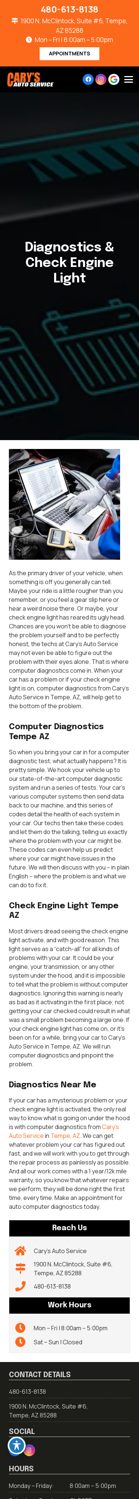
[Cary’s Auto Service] (24, 1251)
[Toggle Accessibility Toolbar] (17, 1445)
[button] (128, 79)
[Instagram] (100, 79)
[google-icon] (113, 79)
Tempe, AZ (65, 1136)
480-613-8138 (52, 1286)
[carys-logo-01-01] (30, 79)
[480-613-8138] (24, 1286)
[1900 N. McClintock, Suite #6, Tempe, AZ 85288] (24, 1268)
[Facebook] (88, 79)
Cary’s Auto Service (60, 1251)
